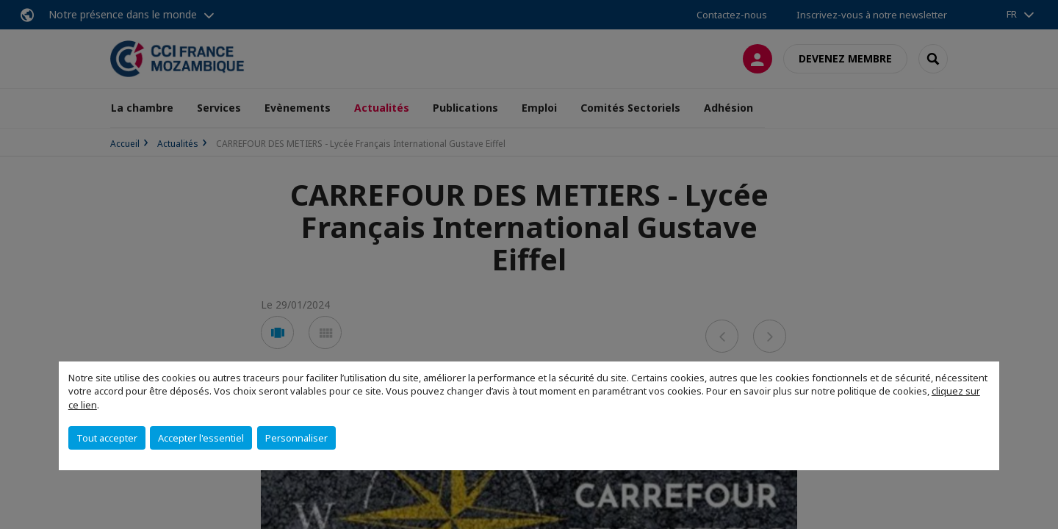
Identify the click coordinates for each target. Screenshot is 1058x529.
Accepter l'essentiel (201, 438)
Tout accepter (106, 438)
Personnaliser (296, 438)
